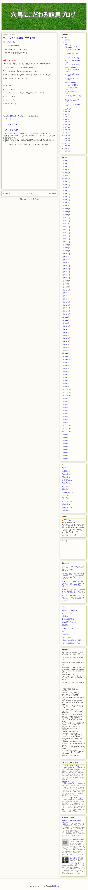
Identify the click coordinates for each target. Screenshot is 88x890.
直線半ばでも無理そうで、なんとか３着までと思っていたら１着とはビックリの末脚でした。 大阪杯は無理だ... (73, 597)
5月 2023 (64, 266)
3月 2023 (64, 272)
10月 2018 (65, 431)
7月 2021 (64, 332)
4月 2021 (64, 341)
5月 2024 (64, 230)
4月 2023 (64, 269)
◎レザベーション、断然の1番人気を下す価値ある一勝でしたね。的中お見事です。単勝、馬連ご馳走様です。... (73, 583)
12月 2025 (65, 173)
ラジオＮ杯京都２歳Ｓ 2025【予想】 (71, 54)
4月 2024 (64, 233)
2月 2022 (64, 311)
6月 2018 (64, 443)
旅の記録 (64, 510)
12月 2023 (65, 245)
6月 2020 (64, 371)
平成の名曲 (65, 474)
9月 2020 (64, 362)
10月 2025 (65, 178)
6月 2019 (64, 407)
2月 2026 (64, 166)
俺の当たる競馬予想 (68, 619)
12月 (66, 42)
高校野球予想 (66, 480)
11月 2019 (65, 392)
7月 (66, 117)
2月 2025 (64, 202)
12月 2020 (65, 353)
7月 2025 (64, 188)
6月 (66, 119)
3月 (66, 127)
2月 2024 (64, 239)
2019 (65, 148)
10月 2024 (65, 215)
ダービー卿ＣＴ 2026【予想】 (71, 766)
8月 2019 (64, 401)
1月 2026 (64, 169)
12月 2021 (65, 317)
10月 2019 (65, 395)
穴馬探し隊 (65, 616)
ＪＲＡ (64, 631)
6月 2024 (64, 227)
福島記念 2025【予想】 (72, 67)
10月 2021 (65, 323)
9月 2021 (64, 326)
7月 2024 (64, 224)
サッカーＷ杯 (66, 501)
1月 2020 (64, 386)
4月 (66, 124)
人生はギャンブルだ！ (68, 628)
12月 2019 (65, 389)
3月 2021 (64, 344)
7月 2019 (64, 404)
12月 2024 (65, 209)
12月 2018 (65, 425)
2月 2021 (64, 347)
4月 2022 (64, 305)
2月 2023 (64, 275)
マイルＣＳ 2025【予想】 (72, 64)
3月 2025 (64, 200)
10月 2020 (65, 359)
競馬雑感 (64, 489)
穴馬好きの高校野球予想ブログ (71, 643)
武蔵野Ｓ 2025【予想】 (72, 82)
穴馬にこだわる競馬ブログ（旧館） (72, 640)
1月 (66, 132)
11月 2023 (65, 248)
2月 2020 (64, 383)
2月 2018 (64, 455)
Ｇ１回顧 (64, 471)
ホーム (29, 193)
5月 (66, 122)
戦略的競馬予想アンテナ (69, 622)
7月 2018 (64, 440)
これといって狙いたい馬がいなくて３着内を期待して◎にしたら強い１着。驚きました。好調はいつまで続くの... (73, 567)
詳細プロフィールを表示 (69, 535)
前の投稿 (52, 193)
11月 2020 (65, 356)
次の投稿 (6, 193)
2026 (65, 37)
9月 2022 (64, 290)
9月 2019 (64, 398)
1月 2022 (64, 314)
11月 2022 (65, 284)
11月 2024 (65, 212)
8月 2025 (64, 185)
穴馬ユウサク (68, 520)
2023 (65, 138)
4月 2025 (64, 197)
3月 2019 (64, 416)
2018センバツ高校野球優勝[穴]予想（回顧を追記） (77, 858)
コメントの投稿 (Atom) (31, 199)
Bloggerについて (67, 492)
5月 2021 (64, 338)
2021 (65, 143)
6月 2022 (64, 299)
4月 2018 (64, 449)
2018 (65, 151)
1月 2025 (64, 206)
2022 (65, 140)
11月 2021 (65, 320)
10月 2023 (65, 251)
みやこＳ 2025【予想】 (72, 85)
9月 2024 (64, 218)
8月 (66, 114)
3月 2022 (64, 308)
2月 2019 (64, 419)
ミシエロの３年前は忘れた (70, 610)
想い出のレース (66, 507)
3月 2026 (64, 163)
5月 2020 (64, 374)
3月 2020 (64, 380)
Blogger (57, 886)
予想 (9, 119)
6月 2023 (64, 263)
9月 (66, 111)
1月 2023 (64, 278)
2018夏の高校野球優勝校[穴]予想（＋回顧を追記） (77, 840)
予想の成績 (65, 483)
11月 (66, 45)
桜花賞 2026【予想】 (68, 782)
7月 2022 (64, 296)
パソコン (64, 495)
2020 (65, 146)
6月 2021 (64, 335)
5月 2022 (64, 302)
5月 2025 (64, 194)
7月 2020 (64, 368)
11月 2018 (65, 428)
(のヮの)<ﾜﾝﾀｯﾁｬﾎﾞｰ (67, 613)
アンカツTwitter (66, 637)
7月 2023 (64, 260)
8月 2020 (64, 365)
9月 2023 (64, 254)
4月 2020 (64, 377)
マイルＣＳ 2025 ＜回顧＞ (73, 58)
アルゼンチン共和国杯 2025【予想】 (71, 88)
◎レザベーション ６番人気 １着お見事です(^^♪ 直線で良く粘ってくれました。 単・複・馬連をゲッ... (73, 591)
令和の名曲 (65, 504)
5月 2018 (64, 446)
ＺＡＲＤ (64, 486)
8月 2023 (64, 257)
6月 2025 (64, 190)
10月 (66, 109)
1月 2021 (64, 350)
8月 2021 (64, 329)
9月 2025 (64, 182)
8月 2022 (64, 293)
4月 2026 (64, 160)
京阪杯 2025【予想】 (71, 47)
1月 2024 (64, 242)
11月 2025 (65, 175)
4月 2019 (64, 413)
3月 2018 (64, 452)
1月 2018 (64, 458)
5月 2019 (64, 410)
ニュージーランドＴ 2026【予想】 (72, 798)
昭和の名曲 (65, 477)
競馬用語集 (65, 625)
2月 (66, 129)
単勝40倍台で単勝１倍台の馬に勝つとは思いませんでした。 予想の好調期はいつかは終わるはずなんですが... (73, 575)
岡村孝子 (64, 498)
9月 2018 (64, 434)
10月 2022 (65, 287)
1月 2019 (64, 422)
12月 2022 (65, 281)
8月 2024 (64, 221)
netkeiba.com (66, 634)
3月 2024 (64, 236)
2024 (65, 135)
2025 (65, 40)
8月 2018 (64, 437)
